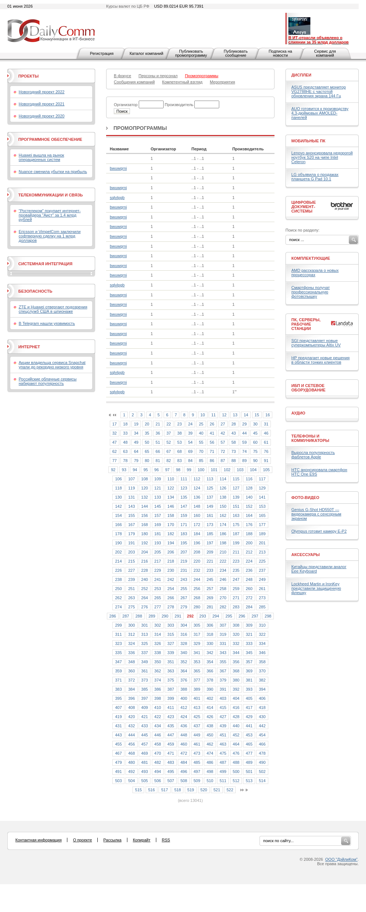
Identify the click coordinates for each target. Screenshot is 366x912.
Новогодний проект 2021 (41, 104)
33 (125, 433)
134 (170, 497)
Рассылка (112, 840)
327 (170, 643)
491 (118, 771)
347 (118, 662)
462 (209, 744)
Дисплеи (301, 75)
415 (223, 707)
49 (136, 442)
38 (179, 433)
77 (114, 460)
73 (233, 451)
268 (197, 598)
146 (170, 506)
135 (183, 497)
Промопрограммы (140, 128)
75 (255, 451)
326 (157, 643)
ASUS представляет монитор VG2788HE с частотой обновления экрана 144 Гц (318, 91)
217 (157, 561)
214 (118, 561)
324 (131, 643)
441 (249, 726)
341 (197, 652)
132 (144, 497)
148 (197, 506)
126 (223, 488)
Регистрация (101, 53)
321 (249, 634)
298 (268, 616)
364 (183, 671)
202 (118, 552)
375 (170, 680)
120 (144, 488)
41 (212, 433)
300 (131, 625)
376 (183, 680)
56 (212, 442)
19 (136, 424)
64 (136, 451)
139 (236, 497)
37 (169, 433)
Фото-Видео (305, 497)
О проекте (82, 840)
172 (197, 524)
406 (262, 698)
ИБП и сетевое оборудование (308, 387)
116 (249, 479)
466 (262, 744)
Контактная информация (38, 840)
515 (138, 790)
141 (262, 497)
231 (183, 570)
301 (144, 625)
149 (209, 506)
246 (223, 579)
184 (197, 534)
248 (249, 579)
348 (131, 662)
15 (257, 415)
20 (147, 424)
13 (235, 415)
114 (223, 479)
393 (249, 689)
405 (249, 698)
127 (236, 488)
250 (118, 588)
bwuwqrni (118, 168)
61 (266, 442)
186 (223, 534)
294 (215, 616)
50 (147, 442)
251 (131, 588)
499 (223, 771)
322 (262, 634)
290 (164, 616)
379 (223, 680)
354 (209, 662)
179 (131, 534)
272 (249, 598)
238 (118, 579)
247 (236, 579)
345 (249, 652)
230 (170, 570)
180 (144, 534)
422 (157, 716)
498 (209, 771)
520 (204, 790)
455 (118, 744)
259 (236, 588)
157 (157, 515)
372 (131, 680)
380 (236, 680)
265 (157, 598)
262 (118, 598)
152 (249, 506)
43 (233, 433)
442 (262, 726)
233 (209, 570)
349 (144, 662)
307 (223, 625)
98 (178, 470)
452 (236, 735)
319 (223, 634)
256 (197, 588)
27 (223, 424)
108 (144, 479)
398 (157, 698)
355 (223, 662)
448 (183, 735)
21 (158, 424)
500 (236, 771)
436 (183, 726)
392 (236, 689)
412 (183, 707)
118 (118, 488)
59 (244, 442)
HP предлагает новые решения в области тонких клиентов (320, 360)
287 (125, 616)
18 (125, 424)
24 (190, 424)
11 (213, 415)
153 (262, 506)
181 (157, 534)
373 (144, 680)
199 (236, 543)
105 (266, 470)
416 (236, 707)
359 (118, 671)
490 (262, 762)
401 (197, 698)
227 (131, 570)
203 (131, 552)
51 (158, 442)
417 (249, 707)
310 (262, 625)
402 (209, 698)
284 (249, 607)
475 (223, 753)
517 (164, 790)
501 (249, 771)
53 (179, 442)
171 (183, 524)
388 (183, 689)
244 (197, 579)
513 (249, 780)
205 (157, 552)
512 (236, 780)
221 (209, 561)
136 (197, 497)
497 (197, 771)
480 (131, 762)
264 (144, 598)
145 (157, 506)
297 (254, 616)
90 (255, 460)
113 (209, 479)
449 (197, 735)
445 (144, 735)
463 (223, 744)
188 (249, 534)
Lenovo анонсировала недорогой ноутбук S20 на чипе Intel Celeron (322, 157)
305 (197, 625)
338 (157, 652)
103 (240, 470)
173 (209, 524)
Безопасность (35, 291)
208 (197, 552)
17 (114, 424)
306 (209, 625)
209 (209, 552)
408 (131, 707)
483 (170, 762)
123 (183, 488)
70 (201, 451)
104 (253, 470)
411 (170, 707)
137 (209, 497)
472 (183, 753)
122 (170, 488)
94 (134, 470)
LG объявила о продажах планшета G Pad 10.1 (315, 176)
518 (177, 790)
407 (118, 707)
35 (147, 433)
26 (212, 424)
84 (190, 460)
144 (144, 506)
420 (131, 716)
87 (223, 460)
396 (131, 698)
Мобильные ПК (308, 141)
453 (249, 735)
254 (170, 588)
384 (131, 689)
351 (170, 662)
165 (262, 515)
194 (170, 543)
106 (118, 479)
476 (236, 753)
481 (144, 762)
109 (157, 479)
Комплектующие (310, 258)
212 (249, 552)
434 (157, 726)
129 (262, 488)
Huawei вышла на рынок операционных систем (41, 157)
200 (249, 543)
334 (262, 643)
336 (131, 652)
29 (244, 424)
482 (157, 762)
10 (203, 415)
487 (223, 762)
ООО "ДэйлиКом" (341, 859)
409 (144, 707)
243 (183, 579)
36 (158, 433)
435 (170, 726)
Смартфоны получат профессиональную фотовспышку (310, 292)
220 (197, 561)
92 (113, 470)
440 (236, 726)
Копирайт (141, 840)
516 (151, 790)
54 (190, 442)
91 (266, 460)
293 (202, 616)
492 (131, 771)
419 (118, 716)
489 (249, 762)
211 (236, 552)
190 (118, 543)
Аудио (298, 413)
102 (227, 470)
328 (183, 643)
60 (255, 442)
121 (157, 488)
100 (201, 470)
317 (197, 634)
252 (144, 588)
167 (131, 524)
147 (183, 506)
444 (131, 735)
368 (236, 671)
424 (183, 716)
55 (201, 442)
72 (223, 451)
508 (183, 780)
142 (118, 506)
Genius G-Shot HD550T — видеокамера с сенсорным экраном (316, 514)
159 (183, 515)
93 (124, 470)
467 (118, 753)
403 (223, 698)
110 (170, 479)
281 (209, 607)
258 (223, 588)
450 (209, 735)
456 (131, 744)
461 (197, 744)
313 (144, 634)
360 (131, 671)
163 (236, 515)
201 (262, 543)
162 (223, 515)
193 (157, 543)
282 (223, 607)
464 (236, 744)
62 (114, 451)
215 (131, 561)
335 (118, 652)
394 (262, 689)
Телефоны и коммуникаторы (310, 438)
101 (214, 470)
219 (183, 561)
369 (249, 671)
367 (223, 671)
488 (236, 762)
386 (157, 689)
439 (223, 726)
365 (197, 671)
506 (157, 780)
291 (178, 616)
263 (131, 598)
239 (131, 579)
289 (152, 616)
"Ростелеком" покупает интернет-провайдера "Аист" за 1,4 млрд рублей (50, 215)
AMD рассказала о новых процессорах (315, 272)
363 (170, 671)
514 (262, 780)
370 (262, 671)
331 (223, 643)
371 (118, 680)
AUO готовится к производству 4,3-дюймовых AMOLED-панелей (319, 113)
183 (183, 534)
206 (170, 552)
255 (183, 588)
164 (249, 515)
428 (236, 716)
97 (167, 470)
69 (190, 451)
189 (262, 534)
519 (190, 790)
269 (209, 598)
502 (262, 771)
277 (157, 607)
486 (209, 762)
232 (197, 570)
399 (170, 698)
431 (118, 726)
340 (183, 652)
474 (209, 753)
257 (209, 588)
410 (157, 707)
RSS (166, 840)
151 (236, 506)
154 (118, 515)
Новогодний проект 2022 (41, 92)
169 (157, 524)
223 (236, 561)
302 (157, 625)
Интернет (29, 347)
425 (197, 716)
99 (189, 470)
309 (249, 625)
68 (179, 451)
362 (157, 671)
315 (170, 634)
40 (201, 433)
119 (131, 488)
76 (266, 451)
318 (209, 634)
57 (223, 442)
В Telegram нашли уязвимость (47, 323)
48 (125, 442)
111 (183, 479)
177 (262, 524)
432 (131, 726)
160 (197, 515)
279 (183, 607)
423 (170, 716)
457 (144, 744)
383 (118, 689)
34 (136, 433)
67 (169, 451)
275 (131, 607)
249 (262, 579)
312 (131, 634)
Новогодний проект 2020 (41, 116)
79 (136, 460)
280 (197, 607)
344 (236, 652)
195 (183, 543)
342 (209, 652)
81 (158, 460)
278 (170, 607)
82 (169, 460)
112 (197, 479)
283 (236, 607)
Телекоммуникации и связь (50, 195)
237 (262, 570)
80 (147, 460)
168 (144, 524)
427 (223, 716)
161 (209, 515)
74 (244, 451)
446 (157, 735)
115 (236, 479)
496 (183, 771)
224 (249, 561)
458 (157, 744)
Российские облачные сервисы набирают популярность (47, 381)
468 (131, 753)
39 (190, 433)
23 (179, 424)
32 (114, 433)
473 (197, 753)
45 (255, 433)
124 (197, 488)
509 (197, 780)
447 (170, 735)
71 (212, 451)
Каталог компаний (146, 53)
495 (170, 771)
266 (170, 598)
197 (209, 543)
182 (170, 534)
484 (183, 762)
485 (197, 762)
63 (125, 451)
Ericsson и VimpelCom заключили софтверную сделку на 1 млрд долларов (50, 236)
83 (179, 460)
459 (170, 744)
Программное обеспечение (50, 139)
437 (197, 726)
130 (118, 497)
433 (144, 726)
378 (209, 680)
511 (223, 780)
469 (144, 753)
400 (183, 698)
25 (201, 424)
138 (223, 497)
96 (156, 470)
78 (125, 460)
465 (249, 744)
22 (169, 424)
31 (266, 424)
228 (144, 570)
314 (157, 634)
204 (144, 552)
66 (158, 451)
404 (236, 698)
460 (183, 744)
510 (209, 780)
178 (118, 534)
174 (223, 524)
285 (262, 607)
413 (197, 707)
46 (266, 433)
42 (223, 433)
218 (170, 561)
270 (223, 598)
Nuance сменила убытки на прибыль (53, 171)
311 (118, 634)
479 (118, 762)
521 (216, 790)
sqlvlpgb (117, 197)
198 (223, 543)
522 (230, 790)
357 (249, 662)
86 (212, 460)
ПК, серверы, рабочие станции (306, 324)
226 (118, 570)
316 (183, 634)
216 (144, 561)
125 (209, 488)
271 (236, 598)
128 (249, 488)
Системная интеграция (45, 264)
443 (118, 735)
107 (131, 479)
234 (223, 570)
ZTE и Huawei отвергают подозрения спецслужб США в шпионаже (53, 309)
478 (262, 753)
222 (223, 561)
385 (144, 689)
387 (170, 689)
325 (144, 643)
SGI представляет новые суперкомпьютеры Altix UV (316, 342)
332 (236, 643)
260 (249, 588)
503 (118, 780)
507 (170, 780)
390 (209, 689)
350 (157, 662)
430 (262, 716)
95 (145, 470)
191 (131, 543)
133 (157, 497)
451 (223, 735)
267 (183, 598)
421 (144, 716)
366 (209, 671)
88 (233, 460)
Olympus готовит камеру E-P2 (319, 531)
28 (233, 424)
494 (157, 771)
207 (183, 552)
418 (262, 707)
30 (255, 424)
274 (118, 607)
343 (223, 652)
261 (262, 588)
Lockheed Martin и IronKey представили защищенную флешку (316, 588)
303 (170, 625)
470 (157, 753)
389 (197, 689)
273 (262, 598)
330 (209, 643)
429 (249, 716)
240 (144, 579)
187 (236, 534)
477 (249, 753)
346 (262, 652)
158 (170, 515)
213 (262, 552)
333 (249, 643)
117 (262, 479)
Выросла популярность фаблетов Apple (313, 454)
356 (236, 662)
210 (223, 552)
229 (157, 570)
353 (197, 662)
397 (144, 698)
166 (118, 524)
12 (224, 415)
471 (170, 753)
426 (209, 716)
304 (183, 625)
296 (242, 616)
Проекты (28, 76)
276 (144, 607)
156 (144, 515)
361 (144, 671)
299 (118, 625)
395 (118, 698)
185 (209, 534)
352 (183, 662)
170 (170, 524)
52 (169, 442)
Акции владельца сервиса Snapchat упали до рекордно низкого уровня (52, 364)
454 (262, 735)
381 (249, 680)
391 (223, 689)
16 (267, 415)
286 (112, 616)
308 (236, 625)
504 (131, 780)
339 (170, 652)
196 (197, 543)
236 (249, 570)
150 (223, 506)
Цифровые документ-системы (303, 206)
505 (144, 780)
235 (236, 570)
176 (249, 524)
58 (233, 442)
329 (197, 643)
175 (236, 524)
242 (170, 579)
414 (209, 707)
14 (246, 415)
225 (262, 561)
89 (244, 460)
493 (144, 771)
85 (201, 460)
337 (144, 652)
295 (228, 616)
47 (114, 442)
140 (249, 497)
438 (209, 726)
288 (138, 616)
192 (144, 543)
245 (209, 579)
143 (131, 506)
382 (262, 680)
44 (244, 433)
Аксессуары (305, 554)
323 (118, 643)
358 (262, 662)
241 (157, 579)
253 (157, 588)
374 (157, 680)
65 (147, 451)
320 (236, 634)
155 (131, 515)
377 (197, 680)
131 (131, 497)
